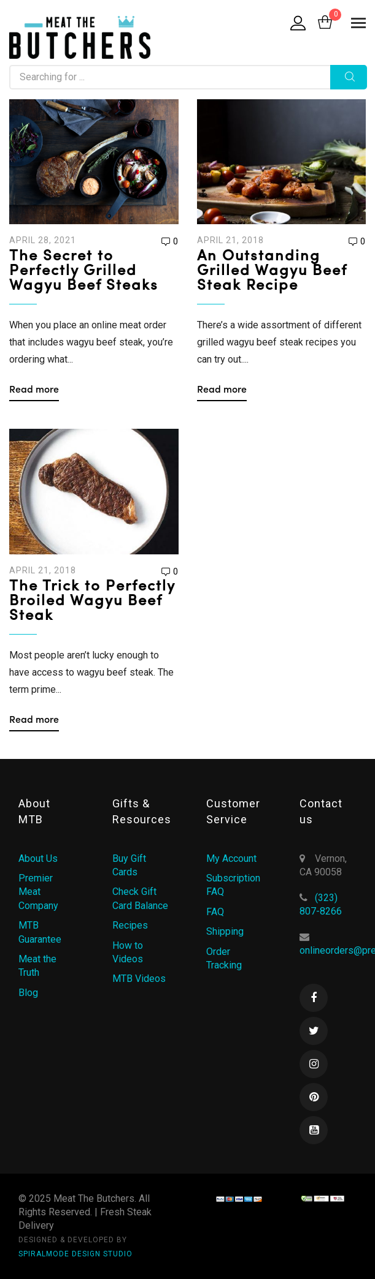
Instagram (314, 1064)
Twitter (314, 1031)
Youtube (314, 1130)
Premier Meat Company (38, 891)
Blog (28, 992)
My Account (231, 858)
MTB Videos (139, 978)
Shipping (225, 931)
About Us (38, 858)
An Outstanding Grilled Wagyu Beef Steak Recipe (272, 271)
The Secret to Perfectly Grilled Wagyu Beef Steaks (83, 271)
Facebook (314, 998)
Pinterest (314, 1097)
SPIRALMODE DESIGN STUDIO (75, 1254)
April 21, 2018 (230, 240)
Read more (34, 390)
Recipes (130, 925)
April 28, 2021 (42, 240)
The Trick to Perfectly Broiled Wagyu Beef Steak (92, 601)
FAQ (215, 912)
